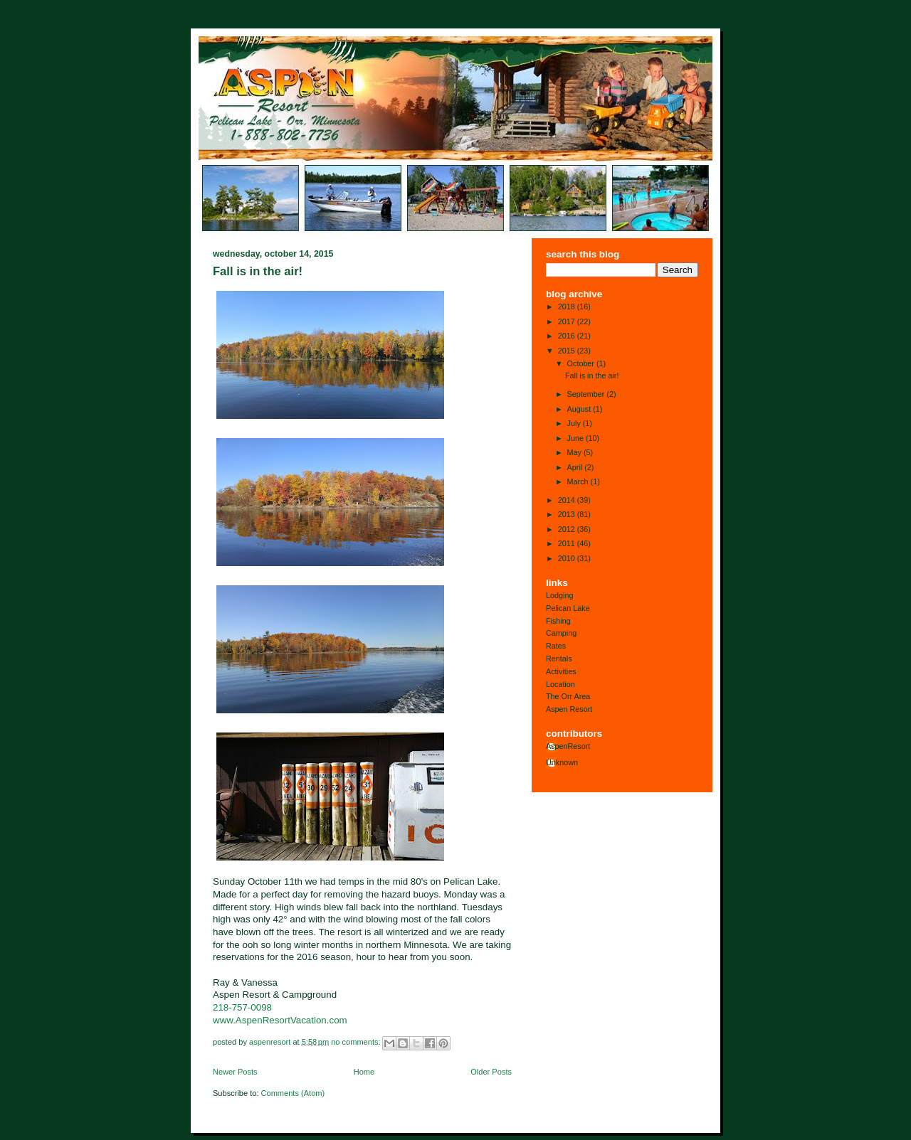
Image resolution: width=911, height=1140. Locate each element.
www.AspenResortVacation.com (280, 1020)
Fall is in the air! (257, 271)
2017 (567, 321)
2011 (567, 543)
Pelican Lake (568, 608)
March (579, 481)
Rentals (559, 658)
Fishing (558, 621)
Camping (561, 633)
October (581, 363)
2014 (567, 500)
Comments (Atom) (293, 1093)
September (587, 394)
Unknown (562, 762)
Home (364, 1071)
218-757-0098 (242, 1007)
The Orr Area (568, 696)
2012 (567, 529)
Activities (561, 671)
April (576, 467)
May (575, 452)
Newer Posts (235, 1071)
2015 (567, 350)
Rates (556, 645)
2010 (567, 558)
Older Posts (491, 1071)
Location (560, 684)
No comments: (356, 1041)
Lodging (559, 595)
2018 (567, 306)
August (580, 409)
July (575, 423)
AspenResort (568, 746)
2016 (567, 335)
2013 (567, 514)
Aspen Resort (569, 709)
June (576, 438)
